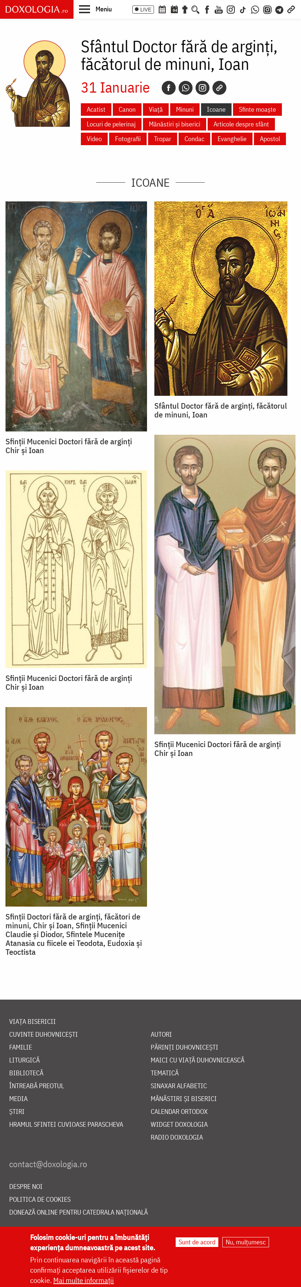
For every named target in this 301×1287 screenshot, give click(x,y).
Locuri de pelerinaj (111, 124)
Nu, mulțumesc (246, 1242)
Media (18, 1099)
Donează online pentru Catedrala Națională (78, 1212)
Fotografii (128, 139)
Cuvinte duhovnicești (43, 1035)
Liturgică (24, 1060)
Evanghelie (232, 139)
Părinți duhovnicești (184, 1047)
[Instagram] (231, 9)
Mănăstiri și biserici (174, 124)
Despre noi (26, 1187)
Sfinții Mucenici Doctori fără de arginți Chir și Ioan (69, 446)
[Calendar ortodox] (162, 9)
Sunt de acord (197, 1242)
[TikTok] (243, 9)
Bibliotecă (26, 1073)
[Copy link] (219, 88)
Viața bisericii (32, 1022)
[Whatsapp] (186, 88)
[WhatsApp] (255, 9)
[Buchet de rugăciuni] (185, 9)
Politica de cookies (40, 1200)
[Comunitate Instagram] (267, 9)
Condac (194, 139)
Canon (127, 109)
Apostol (270, 139)
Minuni (185, 109)
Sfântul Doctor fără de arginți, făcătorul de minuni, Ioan (220, 410)
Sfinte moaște (257, 109)
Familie (20, 1047)
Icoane (216, 109)
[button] (95, 9)
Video (94, 139)
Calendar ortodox (179, 1112)
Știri (17, 1112)
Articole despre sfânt (241, 124)
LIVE (145, 9)
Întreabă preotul (36, 1086)
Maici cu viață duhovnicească (197, 1060)
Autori (161, 1035)
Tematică (165, 1073)
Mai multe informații (83, 1281)
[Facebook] (207, 9)
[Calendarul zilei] (174, 9)
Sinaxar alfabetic (179, 1086)
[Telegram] (280, 9)
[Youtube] (219, 9)
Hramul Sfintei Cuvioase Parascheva (66, 1125)
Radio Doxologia (177, 1137)
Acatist (96, 109)
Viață (156, 109)
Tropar (162, 139)
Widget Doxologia (179, 1125)
